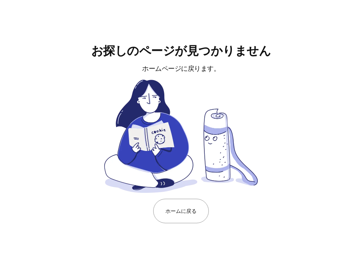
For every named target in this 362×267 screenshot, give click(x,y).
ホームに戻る (180, 211)
